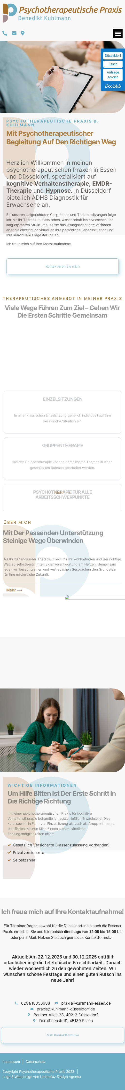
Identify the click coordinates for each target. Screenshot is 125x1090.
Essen (113, 64)
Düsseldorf (113, 55)
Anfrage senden (113, 74)
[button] (118, 33)
